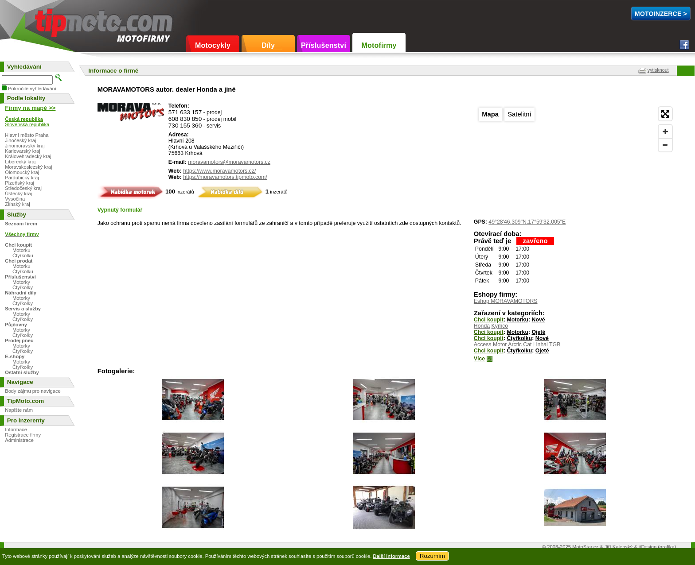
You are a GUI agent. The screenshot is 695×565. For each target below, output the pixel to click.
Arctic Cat (519, 344)
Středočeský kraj (23, 188)
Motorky (21, 282)
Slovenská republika (27, 124)
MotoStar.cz (585, 547)
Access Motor (490, 344)
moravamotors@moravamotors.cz (229, 162)
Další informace (391, 556)
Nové (538, 320)
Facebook (684, 45)
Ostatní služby (22, 372)
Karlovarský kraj (22, 151)
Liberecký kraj (20, 161)
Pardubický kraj (22, 177)
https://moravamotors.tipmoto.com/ (225, 177)
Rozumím (432, 556)
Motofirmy (378, 45)
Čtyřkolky (22, 287)
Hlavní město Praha (26, 135)
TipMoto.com (55, 21)
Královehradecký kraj (28, 156)
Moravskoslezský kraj (28, 167)
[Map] (575, 158)
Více (479, 359)
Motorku (517, 320)
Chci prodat (18, 260)
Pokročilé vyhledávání (32, 88)
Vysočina (15, 198)
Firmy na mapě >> (30, 107)
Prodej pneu (19, 340)
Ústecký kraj (18, 193)
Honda (482, 326)
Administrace (19, 440)
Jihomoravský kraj (25, 145)
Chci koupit (489, 320)
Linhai (540, 344)
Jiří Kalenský (619, 547)
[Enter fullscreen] (665, 113)
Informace (16, 429)
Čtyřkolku (519, 338)
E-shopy (14, 356)
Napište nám (19, 410)
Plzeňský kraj (19, 183)
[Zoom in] (665, 131)
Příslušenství (323, 45)
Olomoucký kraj (22, 172)
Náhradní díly (20, 292)
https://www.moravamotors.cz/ (219, 171)
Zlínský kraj (17, 204)
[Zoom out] (665, 144)
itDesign (647, 547)
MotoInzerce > (661, 13)
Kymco (500, 326)
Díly (268, 45)
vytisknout (658, 70)
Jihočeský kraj (20, 140)
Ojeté (539, 332)
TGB (554, 344)
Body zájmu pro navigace (33, 391)
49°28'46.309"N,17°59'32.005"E (527, 222)
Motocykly (212, 45)
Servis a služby (23, 308)
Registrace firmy (23, 434)
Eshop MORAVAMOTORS (506, 301)
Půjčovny (16, 324)
